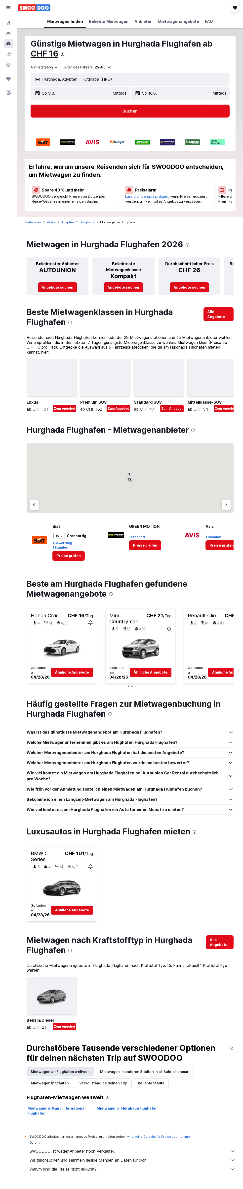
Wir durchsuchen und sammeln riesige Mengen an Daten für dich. (133, 1160)
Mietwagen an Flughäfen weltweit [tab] (60, 1071)
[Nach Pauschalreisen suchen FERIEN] (8, 54)
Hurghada (87, 222)
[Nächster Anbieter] (226, 505)
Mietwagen (33, 222)
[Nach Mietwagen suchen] (8, 44)
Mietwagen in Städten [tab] (50, 1083)
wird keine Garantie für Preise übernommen (159, 1136)
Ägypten (67, 222)
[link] (57, 287)
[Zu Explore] (8, 65)
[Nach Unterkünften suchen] (8, 33)
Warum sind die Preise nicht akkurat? (133, 1169)
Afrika (51, 222)
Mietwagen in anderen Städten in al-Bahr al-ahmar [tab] (144, 1071)
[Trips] (8, 79)
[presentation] (62, 54)
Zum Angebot (64, 408)
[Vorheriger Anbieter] (34, 505)
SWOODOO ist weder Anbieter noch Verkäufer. (133, 1151)
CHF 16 (44, 54)
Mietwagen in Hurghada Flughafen (127, 1108)
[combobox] (44, 67)
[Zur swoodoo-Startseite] (34, 7)
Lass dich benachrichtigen (146, 196)
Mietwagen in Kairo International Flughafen (56, 1110)
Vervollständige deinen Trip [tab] (103, 1083)
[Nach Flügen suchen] (8, 23)
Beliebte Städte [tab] (151, 1083)
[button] (8, 7)
